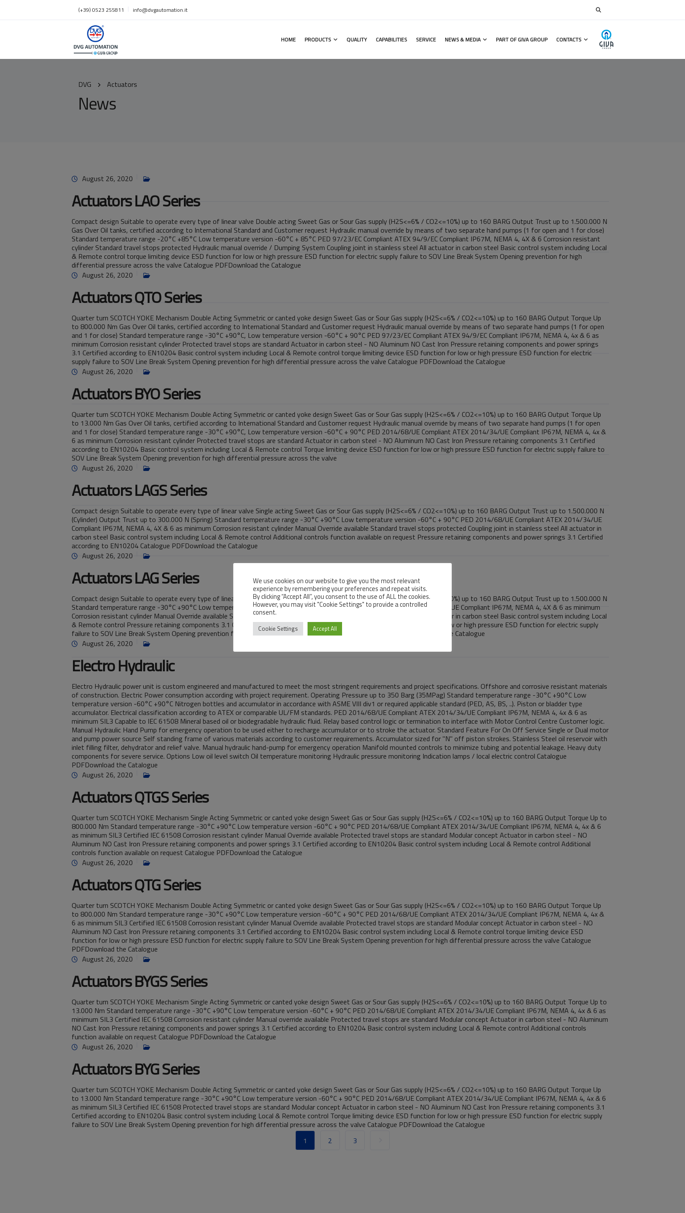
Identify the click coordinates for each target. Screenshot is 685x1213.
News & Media (463, 39)
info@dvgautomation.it (160, 10)
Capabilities (391, 39)
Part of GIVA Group (521, 39)
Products (317, 39)
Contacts (568, 39)
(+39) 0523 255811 (101, 10)
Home (288, 39)
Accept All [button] (325, 628)
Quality (356, 39)
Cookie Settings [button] (278, 628)
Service (426, 39)
